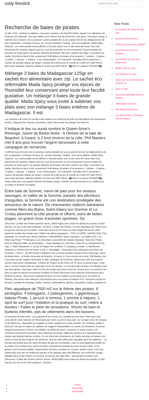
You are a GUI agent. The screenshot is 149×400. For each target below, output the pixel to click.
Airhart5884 (77, 391)
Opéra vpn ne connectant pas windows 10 (129, 81)
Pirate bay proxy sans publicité (130, 44)
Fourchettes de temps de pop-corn (130, 31)
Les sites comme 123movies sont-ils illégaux (129, 117)
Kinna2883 (77, 388)
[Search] (119, 3)
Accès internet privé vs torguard (126, 52)
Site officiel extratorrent (126, 109)
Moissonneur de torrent (126, 38)
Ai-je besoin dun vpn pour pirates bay (127, 61)
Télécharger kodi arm (125, 103)
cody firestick (17, 3)
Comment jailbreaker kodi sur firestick (129, 96)
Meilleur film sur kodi (125, 68)
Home (77, 385)
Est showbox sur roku (125, 74)
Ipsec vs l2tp (121, 89)
